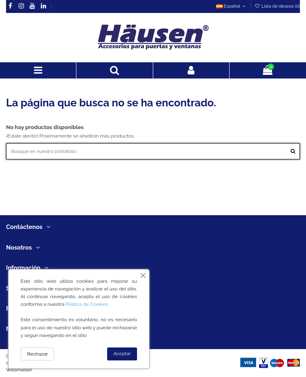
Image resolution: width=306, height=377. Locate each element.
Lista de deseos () (277, 6)
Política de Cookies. (87, 304)
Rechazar (37, 354)
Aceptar (122, 353)
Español (231, 6)
